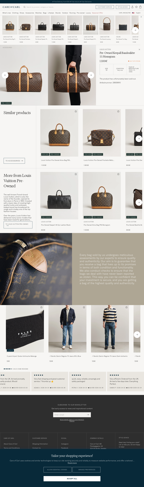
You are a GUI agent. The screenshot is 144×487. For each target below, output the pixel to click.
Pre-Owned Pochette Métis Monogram (24, 39)
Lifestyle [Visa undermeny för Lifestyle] (51, 13)
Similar (17, 112)
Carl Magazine (125, 13)
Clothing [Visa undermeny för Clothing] (15, 13)
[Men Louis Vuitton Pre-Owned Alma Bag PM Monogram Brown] (10, 25)
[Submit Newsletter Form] (88, 414)
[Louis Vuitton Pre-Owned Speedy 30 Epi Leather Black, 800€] (42, 29)
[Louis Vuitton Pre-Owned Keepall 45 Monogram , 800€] (91, 29)
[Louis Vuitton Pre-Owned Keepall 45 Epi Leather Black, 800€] (59, 201)
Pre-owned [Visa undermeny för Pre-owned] (81, 13)
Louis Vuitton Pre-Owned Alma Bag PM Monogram (55, 160)
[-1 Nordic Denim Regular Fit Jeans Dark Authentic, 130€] (110, 333)
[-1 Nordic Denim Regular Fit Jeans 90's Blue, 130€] (67, 333)
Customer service (105, 7)
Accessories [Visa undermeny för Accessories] (29, 13)
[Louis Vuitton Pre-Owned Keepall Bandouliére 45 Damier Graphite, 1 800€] (74, 29)
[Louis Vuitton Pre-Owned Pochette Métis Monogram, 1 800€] (26, 29)
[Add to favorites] (75, 111)
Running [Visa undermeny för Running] (72, 13)
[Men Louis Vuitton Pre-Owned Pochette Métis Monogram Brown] (26, 25)
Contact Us (36, 448)
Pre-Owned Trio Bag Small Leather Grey (121, 39)
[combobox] (138, 12)
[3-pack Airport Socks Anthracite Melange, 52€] (25, 333)
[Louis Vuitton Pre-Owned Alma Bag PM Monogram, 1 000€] (10, 29)
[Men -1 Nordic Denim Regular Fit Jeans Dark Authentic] (110, 329)
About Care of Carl (10, 444)
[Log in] (132, 7)
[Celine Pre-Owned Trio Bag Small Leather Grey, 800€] (123, 29)
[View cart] (140, 7)
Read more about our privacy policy (72, 420)
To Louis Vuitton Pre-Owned (17, 224)
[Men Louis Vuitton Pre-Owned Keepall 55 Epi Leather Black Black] (58, 25)
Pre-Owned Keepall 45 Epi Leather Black (55, 225)
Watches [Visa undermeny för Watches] (38, 13)
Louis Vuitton (7, 37)
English (138, 13)
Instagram (64, 444)
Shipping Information (40, 444)
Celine (118, 37)
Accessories (7, 47)
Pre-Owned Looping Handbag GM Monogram (106, 39)
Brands (58, 13)
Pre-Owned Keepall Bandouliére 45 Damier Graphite (74, 39)
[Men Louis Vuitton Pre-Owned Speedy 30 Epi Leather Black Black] (42, 25)
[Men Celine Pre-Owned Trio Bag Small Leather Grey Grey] (123, 25)
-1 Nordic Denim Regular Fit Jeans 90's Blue (65, 356)
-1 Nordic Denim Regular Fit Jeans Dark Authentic (110, 356)
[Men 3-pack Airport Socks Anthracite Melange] (25, 329)
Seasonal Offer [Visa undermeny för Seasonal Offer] (97, 13)
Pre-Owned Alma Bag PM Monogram (9, 39)
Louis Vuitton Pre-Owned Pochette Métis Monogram (98, 160)
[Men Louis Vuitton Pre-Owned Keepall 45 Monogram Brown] (90, 25)
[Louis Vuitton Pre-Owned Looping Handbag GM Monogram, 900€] (107, 29)
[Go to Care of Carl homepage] (11, 7)
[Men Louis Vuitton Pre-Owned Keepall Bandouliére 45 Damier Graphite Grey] (74, 25)
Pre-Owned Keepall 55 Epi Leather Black (57, 39)
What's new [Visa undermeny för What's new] (7, 13)
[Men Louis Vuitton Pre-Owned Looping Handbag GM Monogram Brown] (106, 25)
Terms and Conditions (12, 448)
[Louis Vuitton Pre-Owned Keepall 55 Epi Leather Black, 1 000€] (58, 29)
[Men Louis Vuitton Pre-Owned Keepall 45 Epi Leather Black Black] (59, 195)
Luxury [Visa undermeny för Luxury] (88, 13)
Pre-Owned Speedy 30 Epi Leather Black (41, 39)
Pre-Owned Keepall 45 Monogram (90, 39)
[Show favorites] (136, 7)
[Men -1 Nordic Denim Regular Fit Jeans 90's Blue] (67, 329)
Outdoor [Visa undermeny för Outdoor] (65, 13)
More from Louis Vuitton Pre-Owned (17, 180)
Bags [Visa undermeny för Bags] (45, 13)
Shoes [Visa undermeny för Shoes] (22, 13)
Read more (72, 463)
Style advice (123, 7)
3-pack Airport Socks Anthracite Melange (22, 356)
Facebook (64, 448)
